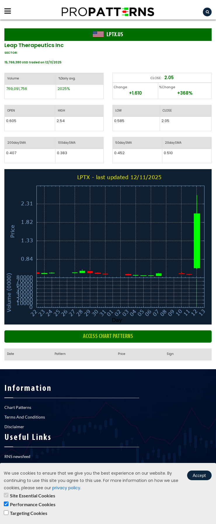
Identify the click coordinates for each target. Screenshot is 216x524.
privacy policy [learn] (66, 488)
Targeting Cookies (28, 513)
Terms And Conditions (24, 416)
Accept (199, 475)
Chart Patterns (17, 407)
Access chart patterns (108, 336)
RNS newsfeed (17, 456)
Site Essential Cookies (32, 495)
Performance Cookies (32, 504)
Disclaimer (14, 426)
